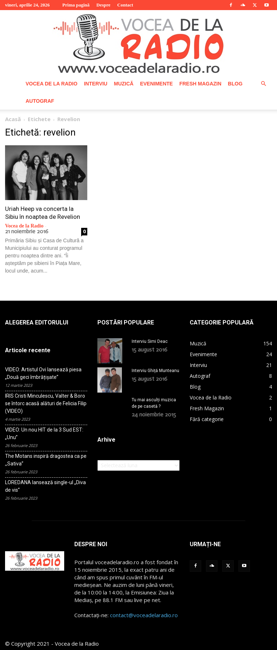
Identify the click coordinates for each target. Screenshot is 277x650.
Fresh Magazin (200, 84)
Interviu (95, 84)
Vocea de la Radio (52, 84)
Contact (125, 5)
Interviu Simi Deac (150, 341)
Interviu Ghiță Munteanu (155, 370)
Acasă (13, 119)
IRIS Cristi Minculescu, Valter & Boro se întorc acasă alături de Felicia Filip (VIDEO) (46, 403)
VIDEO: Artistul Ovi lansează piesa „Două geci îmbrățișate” (43, 373)
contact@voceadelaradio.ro (144, 615)
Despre (103, 5)
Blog (235, 84)
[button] (263, 83)
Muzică (123, 84)
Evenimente (156, 84)
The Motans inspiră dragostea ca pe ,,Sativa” (46, 460)
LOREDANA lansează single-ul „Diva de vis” (45, 486)
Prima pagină (75, 5)
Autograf (40, 101)
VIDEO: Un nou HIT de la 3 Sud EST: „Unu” (44, 433)
